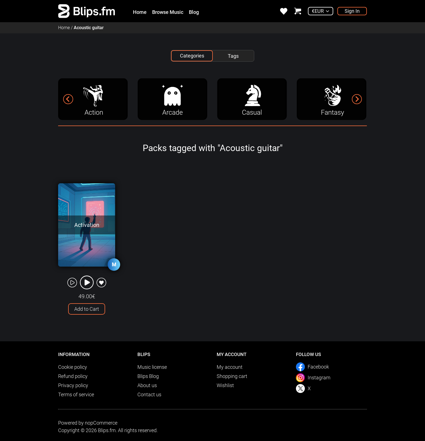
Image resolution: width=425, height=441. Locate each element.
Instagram (319, 377)
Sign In (352, 11)
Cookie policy (72, 367)
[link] (86, 11)
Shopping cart (232, 376)
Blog (194, 12)
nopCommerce (101, 423)
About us (147, 385)
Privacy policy (73, 385)
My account (230, 367)
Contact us (149, 394)
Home (140, 12)
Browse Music (167, 12)
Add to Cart (86, 309)
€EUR (318, 11)
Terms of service (76, 394)
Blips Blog (148, 376)
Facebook (318, 367)
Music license (152, 367)
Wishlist (225, 385)
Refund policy (73, 376)
